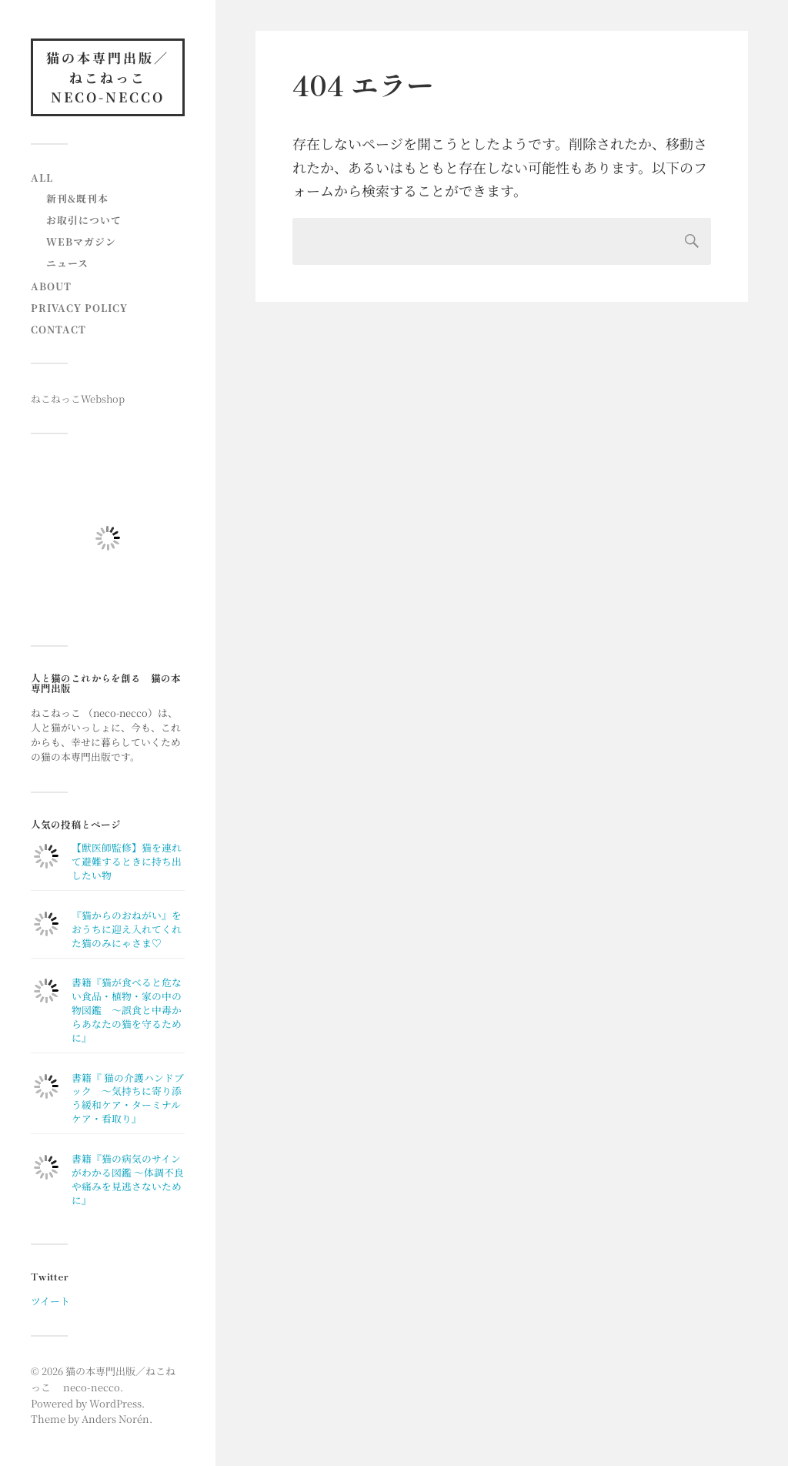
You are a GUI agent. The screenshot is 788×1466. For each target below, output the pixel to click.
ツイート (50, 1301)
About (51, 286)
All (42, 177)
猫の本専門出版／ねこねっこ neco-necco (107, 77)
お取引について (84, 220)
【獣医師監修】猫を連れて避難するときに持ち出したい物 (127, 861)
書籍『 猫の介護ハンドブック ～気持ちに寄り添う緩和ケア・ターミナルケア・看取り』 (128, 1098)
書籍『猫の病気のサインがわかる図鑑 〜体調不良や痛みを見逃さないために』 (128, 1179)
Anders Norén (115, 1418)
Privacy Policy (79, 307)
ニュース (67, 263)
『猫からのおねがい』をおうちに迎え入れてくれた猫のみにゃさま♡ (127, 929)
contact (58, 329)
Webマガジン (81, 241)
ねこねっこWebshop (78, 398)
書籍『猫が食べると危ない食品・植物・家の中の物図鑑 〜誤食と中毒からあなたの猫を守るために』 (127, 1010)
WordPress (115, 1403)
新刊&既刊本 (77, 198)
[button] (108, 538)
